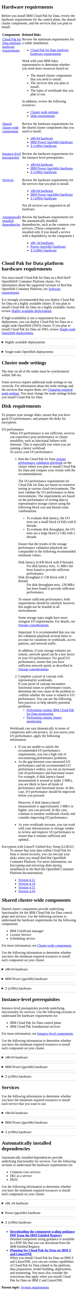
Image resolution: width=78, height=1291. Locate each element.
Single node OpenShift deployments (29, 352)
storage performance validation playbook (42, 460)
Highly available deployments (32, 311)
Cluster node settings (44, 112)
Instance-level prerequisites (11, 155)
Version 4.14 (26, 883)
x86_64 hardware (42, 243)
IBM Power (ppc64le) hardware (52, 142)
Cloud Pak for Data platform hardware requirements (11, 44)
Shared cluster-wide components (10, 127)
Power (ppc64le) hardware (48, 246)
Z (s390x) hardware (44, 146)
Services (8, 180)
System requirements (35, 1287)
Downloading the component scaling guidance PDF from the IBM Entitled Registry (42, 1233)
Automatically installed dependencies (11, 220)
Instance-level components (55, 1033)
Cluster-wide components (54, 945)
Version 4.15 (26, 887)
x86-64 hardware (42, 138)
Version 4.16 (26, 891)
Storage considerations (33, 625)
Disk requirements (43, 116)
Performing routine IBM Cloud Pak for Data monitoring (50, 712)
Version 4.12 (26, 880)
